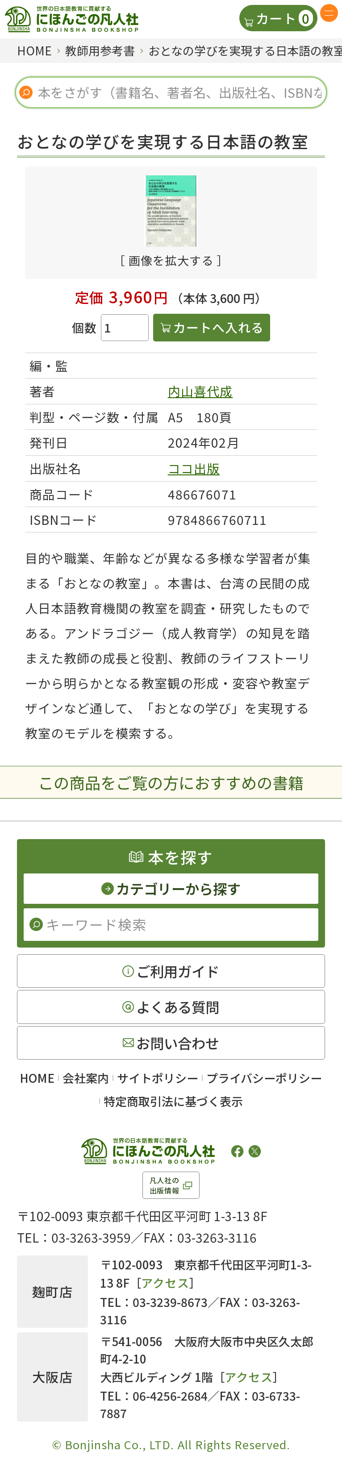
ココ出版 (194, 468)
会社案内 (86, 1077)
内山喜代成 (200, 391)
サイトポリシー (157, 1077)
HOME (37, 1077)
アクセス (165, 1282)
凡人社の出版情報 (164, 1185)
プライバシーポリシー (264, 1077)
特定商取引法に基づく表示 (173, 1101)
